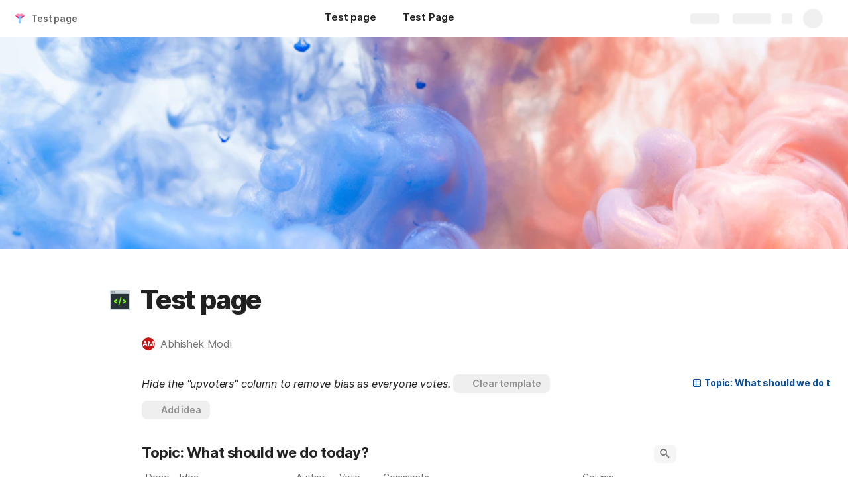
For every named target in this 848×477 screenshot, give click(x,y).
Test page (54, 18)
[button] (120, 300)
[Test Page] (429, 18)
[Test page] (350, 18)
